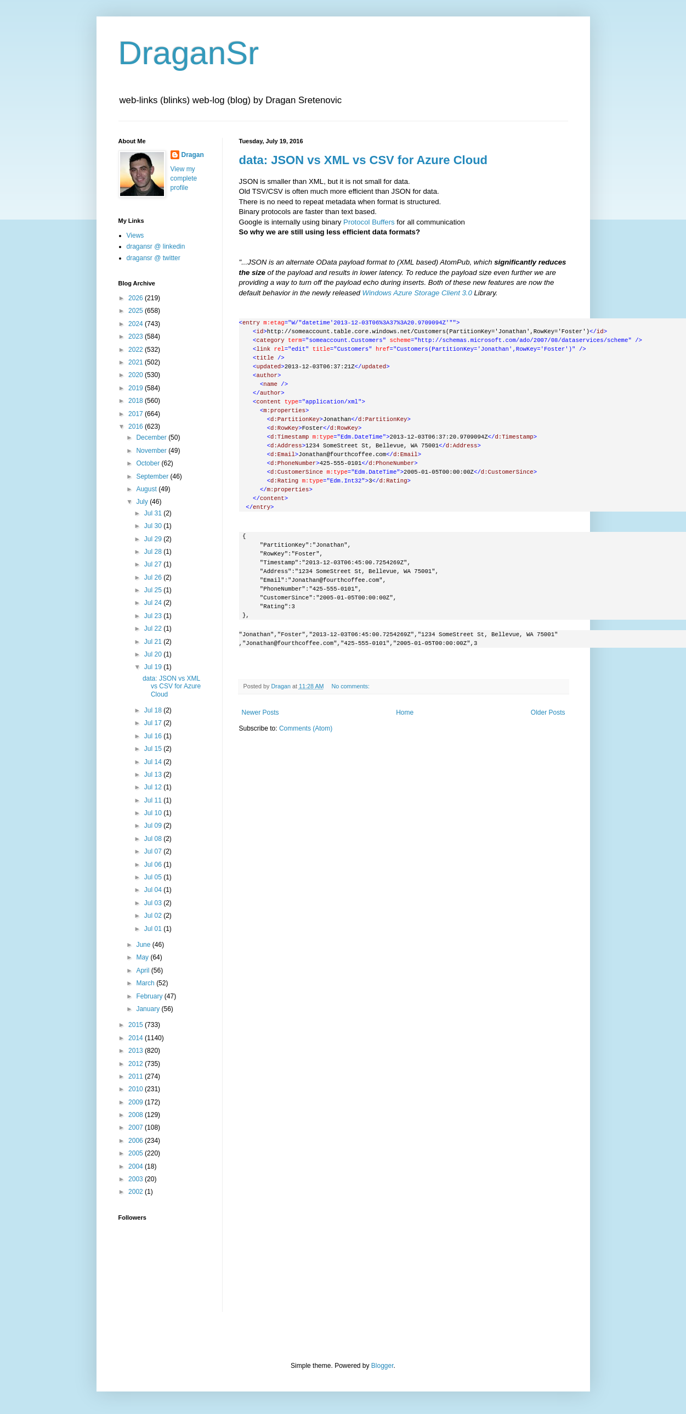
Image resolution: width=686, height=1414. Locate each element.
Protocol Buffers (369, 222)
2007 (136, 1127)
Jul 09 (153, 825)
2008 (136, 1115)
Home (404, 712)
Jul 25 (153, 590)
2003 (136, 1179)
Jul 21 (153, 642)
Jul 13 (153, 774)
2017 (136, 414)
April (143, 970)
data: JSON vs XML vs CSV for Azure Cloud (363, 160)
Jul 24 (153, 603)
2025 (136, 311)
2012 (136, 1064)
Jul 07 (153, 851)
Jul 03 (153, 903)
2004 (136, 1166)
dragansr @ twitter (153, 258)
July (143, 502)
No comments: (351, 686)
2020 (136, 375)
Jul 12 (153, 787)
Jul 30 (153, 526)
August (147, 489)
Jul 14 (153, 762)
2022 (136, 350)
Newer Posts (260, 712)
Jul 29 (153, 539)
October (148, 463)
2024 (136, 324)
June (144, 945)
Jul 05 (153, 877)
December (152, 437)
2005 (136, 1153)
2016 (136, 426)
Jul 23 (153, 616)
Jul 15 (153, 749)
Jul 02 (153, 915)
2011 (136, 1076)
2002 (136, 1192)
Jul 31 (153, 513)
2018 (136, 401)
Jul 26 (153, 577)
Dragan (193, 155)
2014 (136, 1038)
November (152, 450)
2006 (136, 1140)
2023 (136, 336)
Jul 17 (153, 723)
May (143, 957)
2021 (136, 362)
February (150, 996)
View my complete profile (184, 178)
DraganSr (188, 53)
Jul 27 (153, 564)
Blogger (382, 1366)
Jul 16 (153, 736)
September (153, 476)
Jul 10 (153, 813)
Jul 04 (153, 890)
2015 (136, 1025)
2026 (136, 298)
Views (135, 235)
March (146, 983)
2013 (136, 1050)
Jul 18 (153, 710)
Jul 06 (153, 864)
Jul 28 (153, 552)
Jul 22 (153, 628)
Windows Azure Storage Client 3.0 (417, 293)
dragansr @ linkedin (156, 246)
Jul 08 (153, 839)
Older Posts (548, 712)
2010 (136, 1089)
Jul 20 (153, 654)
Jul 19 (153, 667)
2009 (136, 1102)
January (148, 1009)
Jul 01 (153, 929)
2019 (136, 388)
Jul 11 (153, 800)
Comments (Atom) (305, 728)
